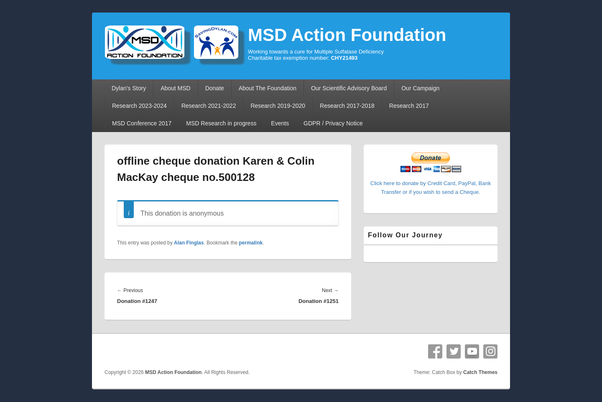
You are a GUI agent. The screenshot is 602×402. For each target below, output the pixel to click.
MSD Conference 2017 (141, 123)
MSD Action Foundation (347, 35)
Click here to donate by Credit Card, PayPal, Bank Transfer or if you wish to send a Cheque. (430, 183)
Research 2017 (409, 105)
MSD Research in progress (221, 123)
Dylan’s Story (129, 88)
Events (280, 123)
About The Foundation (267, 88)
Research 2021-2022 (208, 105)
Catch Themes (480, 372)
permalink (251, 243)
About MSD (176, 88)
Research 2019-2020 (277, 105)
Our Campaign (420, 88)
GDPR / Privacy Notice (333, 123)
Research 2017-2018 (347, 105)
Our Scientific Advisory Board (349, 88)
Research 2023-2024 (139, 105)
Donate (214, 88)
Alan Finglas (189, 243)
